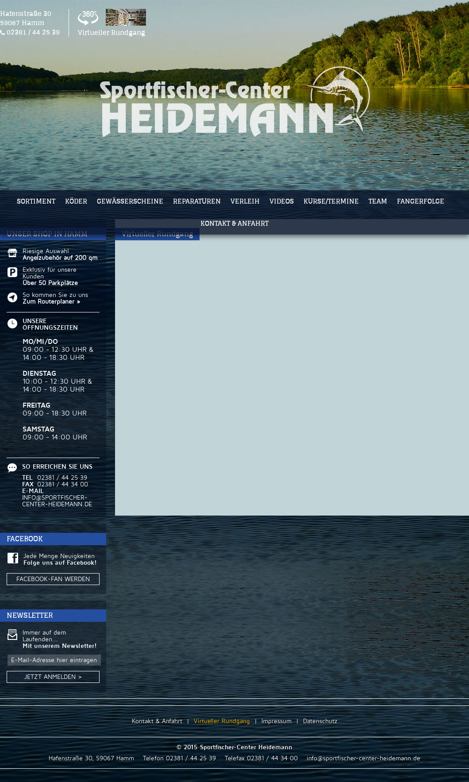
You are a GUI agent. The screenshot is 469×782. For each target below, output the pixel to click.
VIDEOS (281, 201)
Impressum (276, 721)
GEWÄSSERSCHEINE (130, 201)
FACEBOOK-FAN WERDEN (53, 579)
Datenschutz (320, 721)
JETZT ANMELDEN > (60, 676)
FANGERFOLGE (420, 201)
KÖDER (76, 201)
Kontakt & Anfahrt (157, 721)
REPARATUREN (197, 201)
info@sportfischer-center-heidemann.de (363, 758)
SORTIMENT (36, 201)
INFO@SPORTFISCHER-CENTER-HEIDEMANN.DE (57, 501)
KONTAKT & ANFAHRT (234, 223)
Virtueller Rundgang (222, 721)
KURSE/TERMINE (331, 201)
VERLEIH (245, 201)
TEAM (378, 201)
